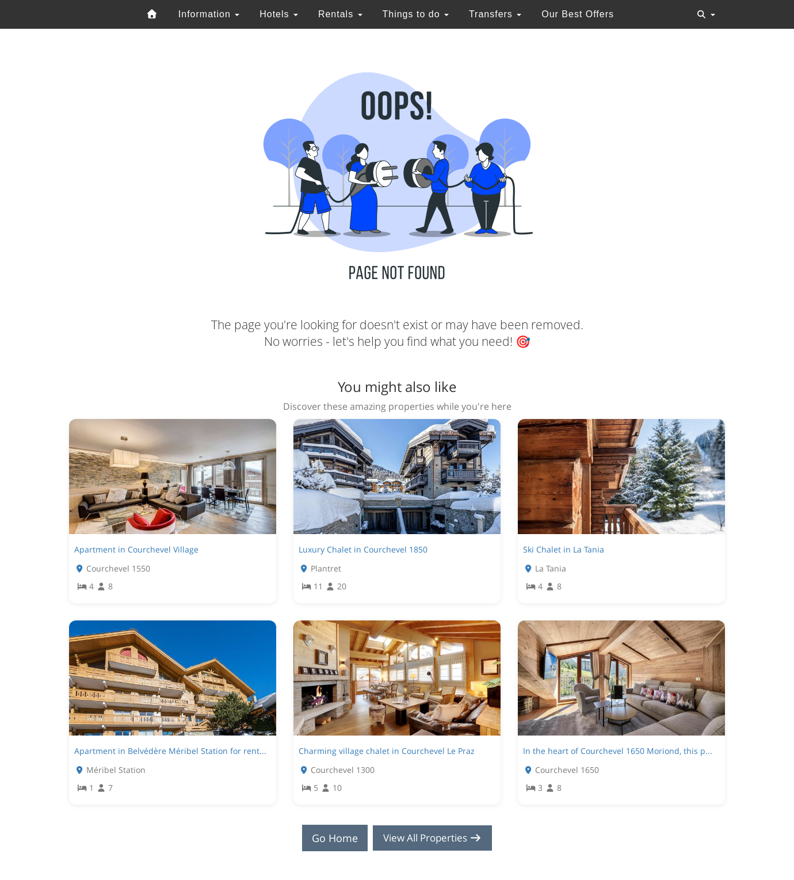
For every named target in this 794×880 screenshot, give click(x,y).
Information (208, 14)
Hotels (278, 14)
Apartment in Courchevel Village (136, 549)
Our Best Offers (577, 14)
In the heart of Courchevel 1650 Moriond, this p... (617, 750)
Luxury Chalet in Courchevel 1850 (363, 549)
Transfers (495, 14)
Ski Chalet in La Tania (563, 549)
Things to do (415, 14)
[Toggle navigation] (706, 14)
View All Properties (432, 838)
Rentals (340, 14)
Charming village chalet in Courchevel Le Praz (387, 750)
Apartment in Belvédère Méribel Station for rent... (170, 750)
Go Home (331, 838)
